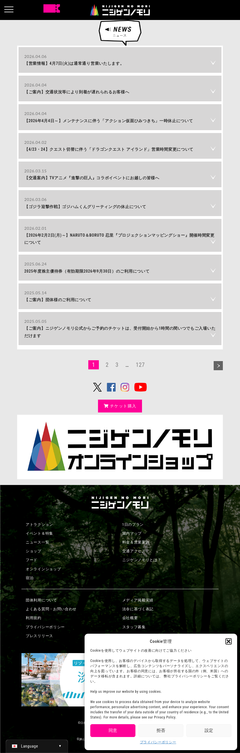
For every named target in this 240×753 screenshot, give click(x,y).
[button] (228, 641)
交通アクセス (134, 551)
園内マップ (132, 533)
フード (31, 560)
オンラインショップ (43, 569)
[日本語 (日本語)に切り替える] (36, 746)
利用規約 (33, 618)
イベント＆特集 (39, 533)
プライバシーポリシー (158, 742)
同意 (113, 730)
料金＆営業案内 (136, 542)
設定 (209, 730)
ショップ (33, 551)
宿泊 (29, 578)
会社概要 (130, 618)
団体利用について (41, 600)
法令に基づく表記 (138, 609)
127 (140, 364)
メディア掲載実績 (138, 600)
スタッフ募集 (134, 627)
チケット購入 (120, 406)
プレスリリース (39, 636)
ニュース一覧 (37, 542)
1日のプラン (133, 524)
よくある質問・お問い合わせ (51, 609)
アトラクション (39, 524)
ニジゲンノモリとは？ (141, 560)
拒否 (161, 730)
